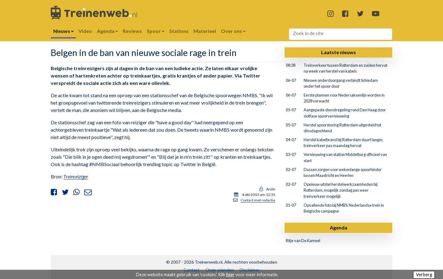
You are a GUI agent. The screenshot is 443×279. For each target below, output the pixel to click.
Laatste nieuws (338, 52)
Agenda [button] (107, 31)
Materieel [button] (205, 31)
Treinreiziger (75, 176)
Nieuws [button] (63, 31)
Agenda (338, 227)
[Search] (341, 34)
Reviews (132, 31)
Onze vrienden (220, 269)
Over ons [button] (233, 31)
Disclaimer (249, 269)
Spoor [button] (155, 31)
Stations (179, 31)
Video (85, 31)
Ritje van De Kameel (303, 240)
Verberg (424, 274)
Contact (192, 269)
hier (230, 274)
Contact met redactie (258, 200)
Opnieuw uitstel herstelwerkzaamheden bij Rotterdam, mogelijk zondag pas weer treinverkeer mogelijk (340, 190)
